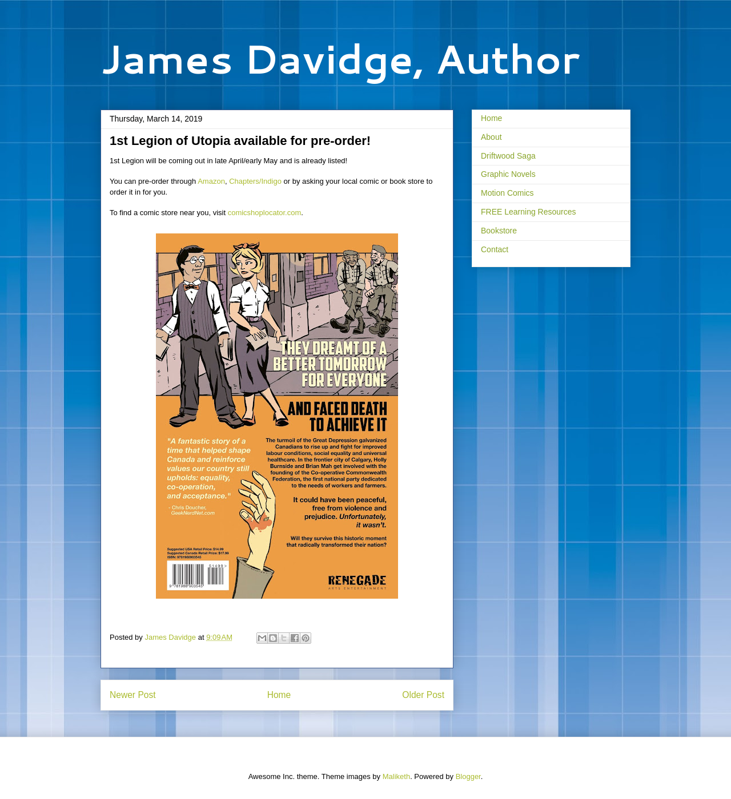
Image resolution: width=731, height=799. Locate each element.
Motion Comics (507, 192)
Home (279, 695)
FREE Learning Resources (528, 211)
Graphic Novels (508, 174)
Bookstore (499, 230)
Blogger (468, 776)
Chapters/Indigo (255, 181)
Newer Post (133, 695)
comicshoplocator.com (265, 212)
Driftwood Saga (508, 155)
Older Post (423, 695)
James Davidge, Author (340, 58)
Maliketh (396, 776)
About (491, 137)
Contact (494, 249)
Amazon (211, 181)
